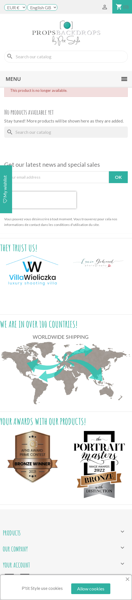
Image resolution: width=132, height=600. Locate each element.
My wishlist (5, 189)
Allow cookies (90, 588)
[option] (33, 270)
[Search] (66, 57)
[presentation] (40, 200)
